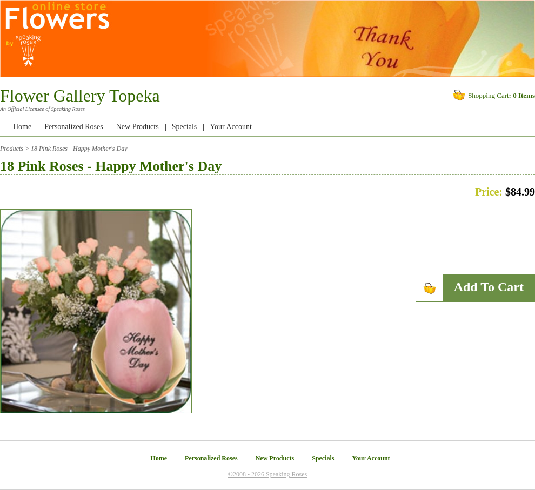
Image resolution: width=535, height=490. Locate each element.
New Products (137, 127)
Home (22, 127)
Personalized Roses (73, 127)
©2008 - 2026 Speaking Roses (267, 474)
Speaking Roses (68, 109)
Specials (184, 127)
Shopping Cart (488, 95)
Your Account (231, 127)
